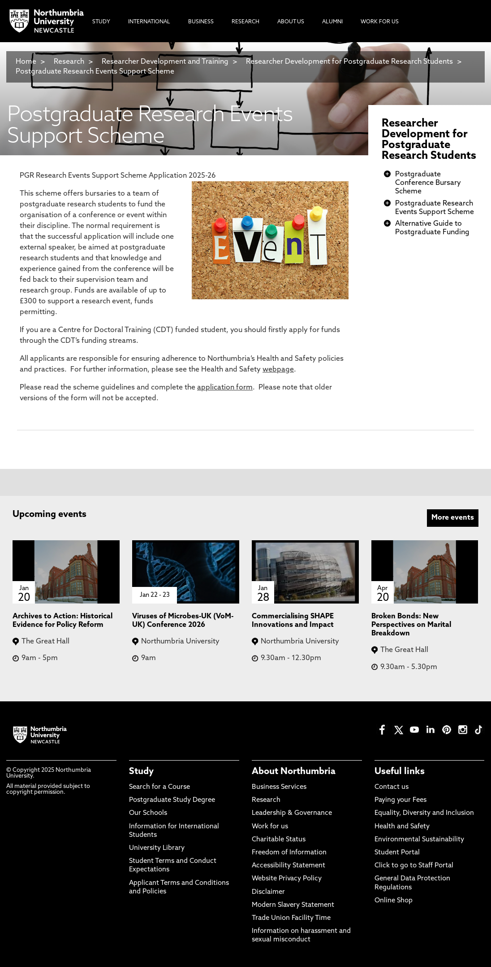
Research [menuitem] (245, 22)
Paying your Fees (400, 800)
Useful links (400, 771)
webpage (278, 369)
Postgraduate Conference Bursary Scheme (428, 183)
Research (69, 62)
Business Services (279, 787)
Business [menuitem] (201, 22)
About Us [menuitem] (290, 22)
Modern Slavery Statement (293, 905)
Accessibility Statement (288, 865)
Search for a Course (159, 787)
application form (225, 387)
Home (26, 62)
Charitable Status (279, 839)
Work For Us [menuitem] (380, 22)
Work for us (270, 826)
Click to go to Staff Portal (414, 865)
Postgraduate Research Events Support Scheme (95, 71)
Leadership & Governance (292, 813)
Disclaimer (268, 892)
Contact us (392, 787)
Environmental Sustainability (419, 839)
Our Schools (148, 813)
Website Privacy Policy (287, 878)
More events (452, 517)
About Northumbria (294, 771)
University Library (157, 848)
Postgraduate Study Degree (172, 800)
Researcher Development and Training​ (165, 62)
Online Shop (394, 900)
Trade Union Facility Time (291, 918)
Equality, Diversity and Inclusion (424, 813)
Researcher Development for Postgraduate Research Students (349, 62)
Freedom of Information (289, 852)
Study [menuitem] (101, 22)
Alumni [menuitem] (332, 22)
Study (141, 771)
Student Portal (397, 852)
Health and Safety (402, 826)
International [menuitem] (149, 22)
